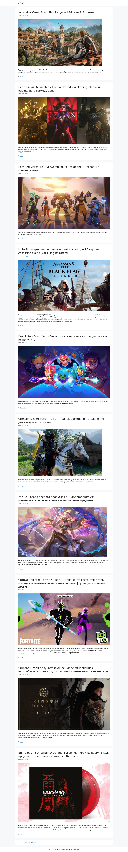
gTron (21, 2)
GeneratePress (74, 849)
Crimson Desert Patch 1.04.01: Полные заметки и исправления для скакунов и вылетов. (61, 420)
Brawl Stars (23, 408)
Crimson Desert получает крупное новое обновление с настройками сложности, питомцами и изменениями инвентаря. (63, 669)
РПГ (21, 834)
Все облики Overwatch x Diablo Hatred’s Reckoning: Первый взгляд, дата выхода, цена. (59, 88)
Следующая (33, 843)
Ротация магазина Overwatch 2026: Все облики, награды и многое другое (58, 168)
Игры (21, 76)
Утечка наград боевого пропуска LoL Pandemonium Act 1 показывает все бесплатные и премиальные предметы (57, 498)
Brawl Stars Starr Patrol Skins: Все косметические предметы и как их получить (63, 337)
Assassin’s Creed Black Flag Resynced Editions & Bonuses (56, 12)
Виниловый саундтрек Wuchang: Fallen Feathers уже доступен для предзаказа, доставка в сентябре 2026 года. (64, 754)
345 (25, 843)
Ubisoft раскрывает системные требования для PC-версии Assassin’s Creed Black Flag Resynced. (58, 251)
